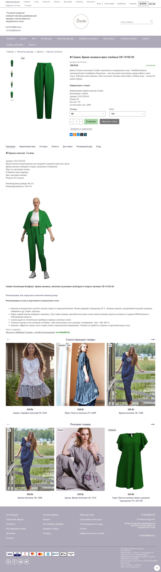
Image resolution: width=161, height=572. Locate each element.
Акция (23, 38)
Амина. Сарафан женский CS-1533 (30, 413)
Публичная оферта (14, 519)
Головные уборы (128, 38)
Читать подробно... (14, 329)
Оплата (57, 2)
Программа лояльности (91, 519)
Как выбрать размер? (53, 524)
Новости (46, 2)
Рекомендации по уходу (91, 524)
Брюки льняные (54, 52)
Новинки (10, 38)
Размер (73, 109)
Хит (33, 38)
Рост (111, 109)
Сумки (145, 38)
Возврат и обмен (51, 528)
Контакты (91, 2)
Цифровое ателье (13, 5)
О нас (36, 2)
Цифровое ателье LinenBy (92, 533)
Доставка (68, 2)
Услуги (32, 44)
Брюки (40, 52)
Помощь (79, 2)
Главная (27, 2)
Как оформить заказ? (16, 528)
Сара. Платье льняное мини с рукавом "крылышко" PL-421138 (131, 499)
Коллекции (46, 38)
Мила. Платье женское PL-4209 (80, 413)
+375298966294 (13, 30)
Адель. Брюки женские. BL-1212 (80, 498)
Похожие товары (80, 424)
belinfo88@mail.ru (14, 27)
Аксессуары (109, 38)
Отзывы (28, 5)
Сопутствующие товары (80, 339)
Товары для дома (14, 44)
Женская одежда (65, 38)
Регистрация (12, 515)
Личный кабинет (51, 515)
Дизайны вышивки (88, 38)
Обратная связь (87, 515)
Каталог (46, 519)
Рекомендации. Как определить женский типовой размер (32, 295)
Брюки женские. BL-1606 (131, 413)
